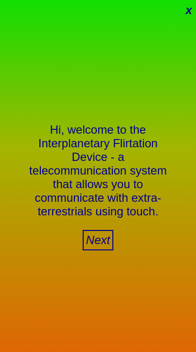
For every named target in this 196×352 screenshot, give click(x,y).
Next (98, 239)
